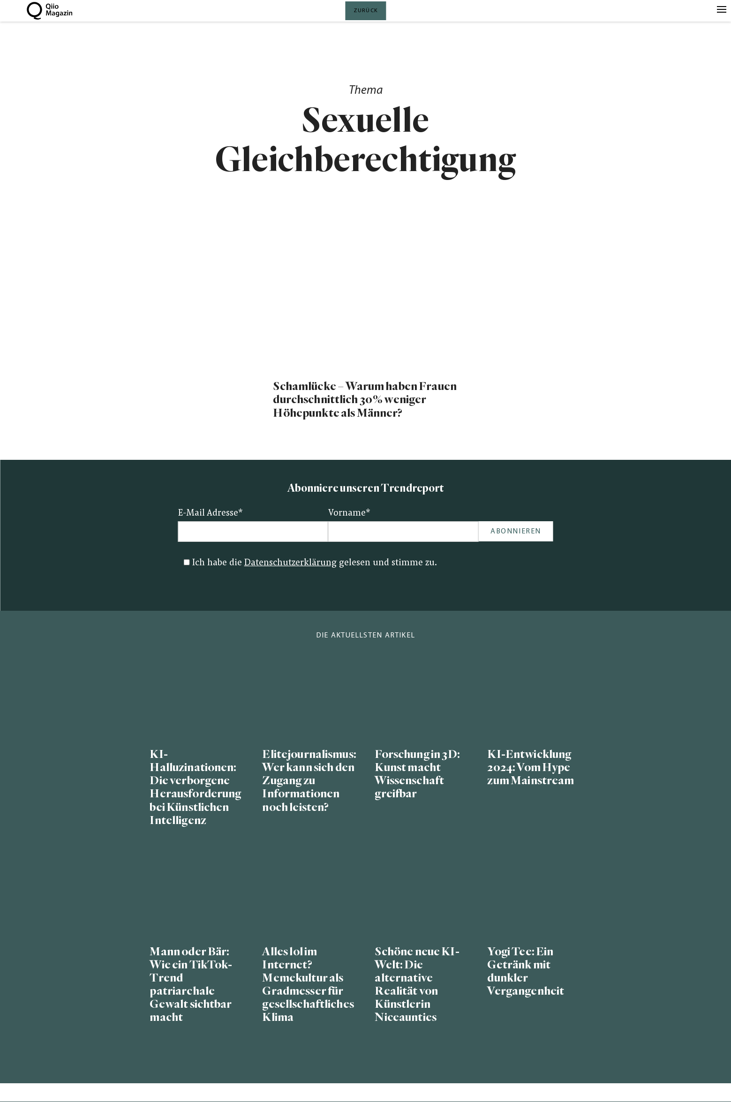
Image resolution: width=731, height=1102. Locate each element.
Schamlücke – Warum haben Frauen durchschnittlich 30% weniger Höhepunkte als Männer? (364, 400)
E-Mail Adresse (210, 513)
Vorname (349, 513)
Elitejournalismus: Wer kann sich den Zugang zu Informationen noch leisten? (309, 781)
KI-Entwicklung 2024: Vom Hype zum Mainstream (530, 768)
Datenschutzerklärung (290, 563)
